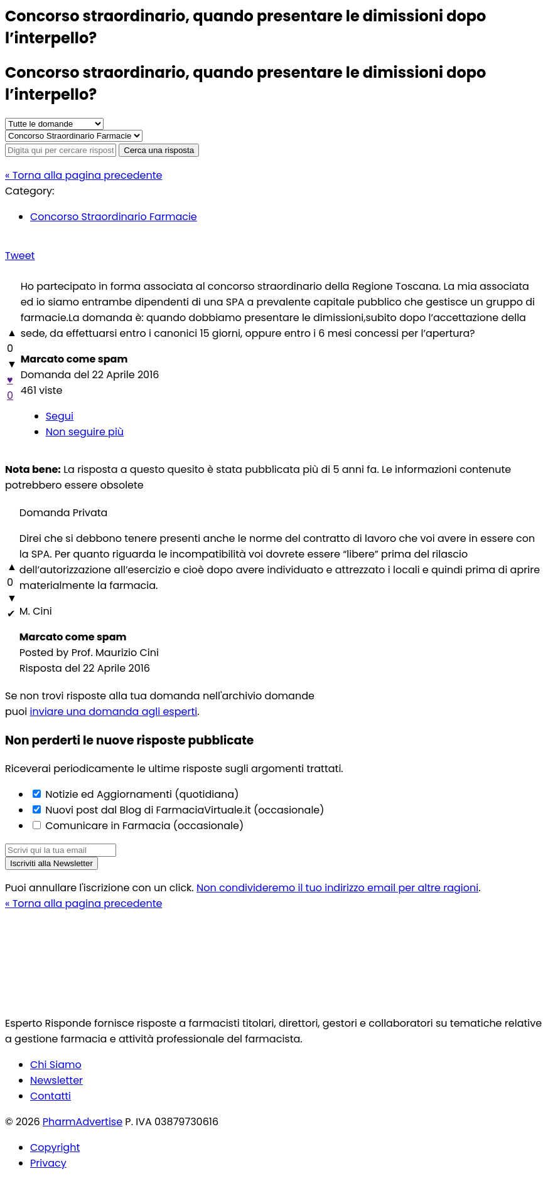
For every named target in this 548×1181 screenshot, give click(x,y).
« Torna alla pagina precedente (83, 175)
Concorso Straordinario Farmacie (113, 216)
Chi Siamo (56, 1064)
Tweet (20, 255)
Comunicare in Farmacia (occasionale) (143, 825)
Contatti (50, 1096)
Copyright (55, 1147)
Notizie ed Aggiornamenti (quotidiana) (141, 794)
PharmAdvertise (82, 1122)
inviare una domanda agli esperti (114, 711)
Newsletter (56, 1080)
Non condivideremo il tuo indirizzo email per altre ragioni (337, 888)
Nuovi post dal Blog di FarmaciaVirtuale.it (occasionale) (184, 810)
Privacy (48, 1163)
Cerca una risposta (159, 150)
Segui (59, 416)
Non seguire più (85, 432)
